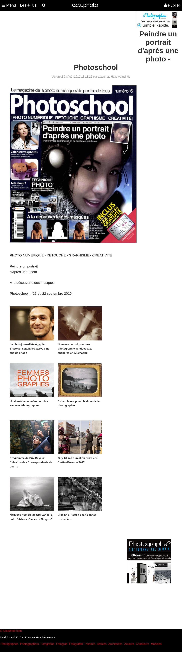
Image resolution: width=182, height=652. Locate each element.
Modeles (156, 643)
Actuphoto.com (12, 630)
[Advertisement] (69, 37)
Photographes (9, 643)
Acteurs (129, 643)
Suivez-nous (48, 637)
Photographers (29, 643)
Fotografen (76, 643)
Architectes (115, 643)
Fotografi (61, 643)
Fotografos (47, 643)
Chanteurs (142, 643)
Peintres (90, 643)
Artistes (101, 643)
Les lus (28, 5)
